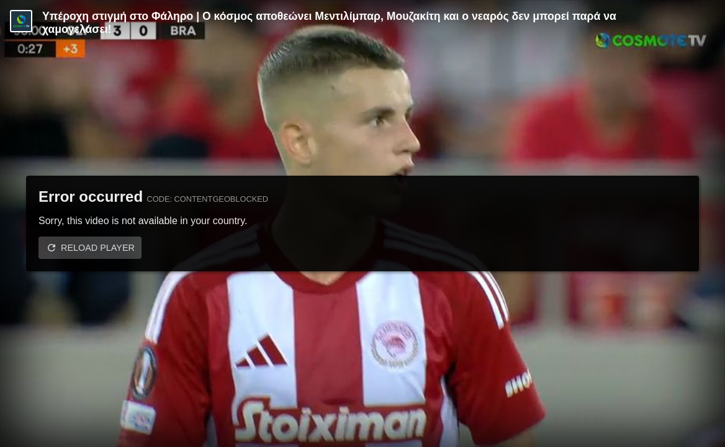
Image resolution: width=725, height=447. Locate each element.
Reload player (98, 248)
